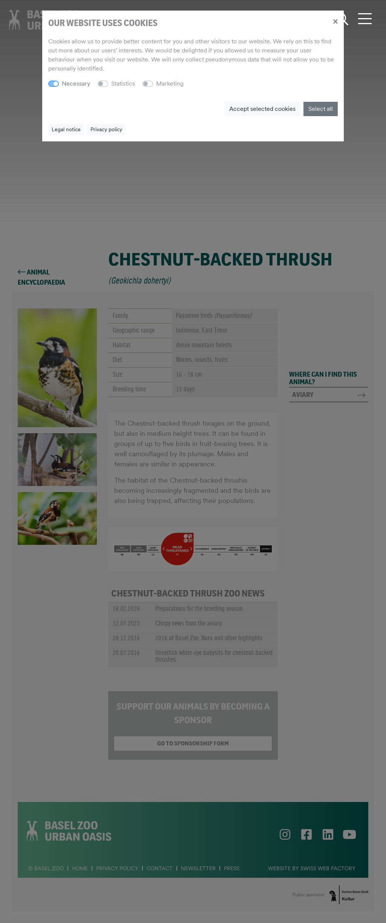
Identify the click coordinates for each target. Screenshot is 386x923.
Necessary (76, 83)
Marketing (170, 83)
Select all (320, 108)
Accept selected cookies (262, 108)
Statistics (123, 83)
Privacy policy (106, 129)
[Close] (335, 21)
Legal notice (66, 129)
